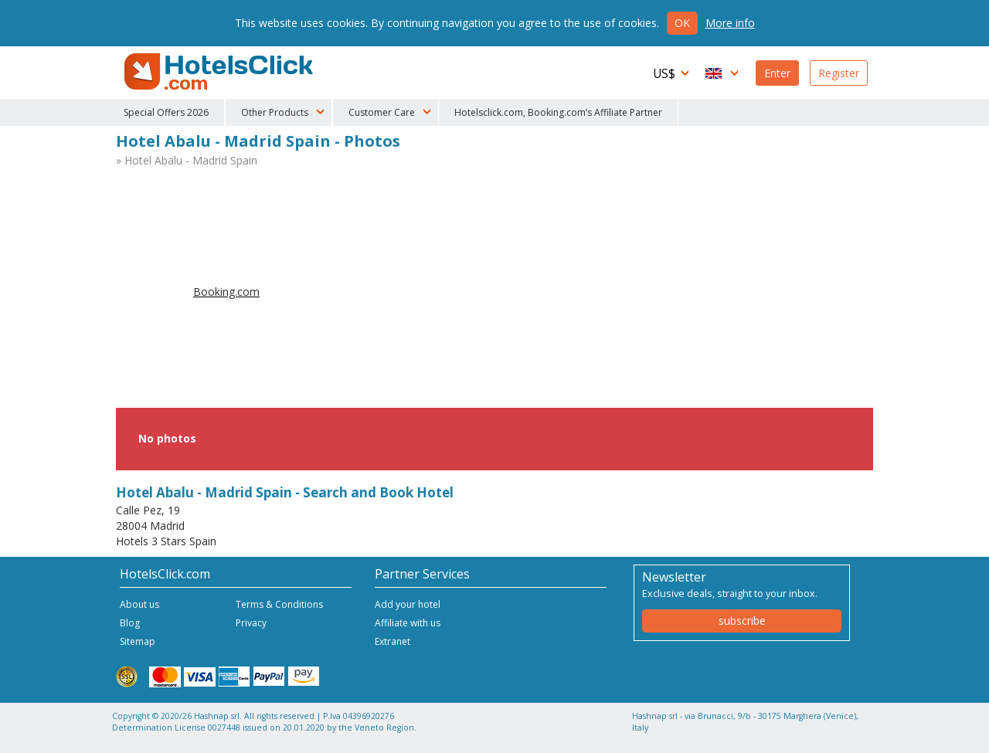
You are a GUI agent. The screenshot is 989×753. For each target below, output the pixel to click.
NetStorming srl (809, 735)
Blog (130, 622)
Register (838, 73)
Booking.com (226, 291)
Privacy (251, 622)
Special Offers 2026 (166, 112)
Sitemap (137, 641)
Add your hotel (407, 604)
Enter (777, 73)
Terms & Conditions (279, 604)
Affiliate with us (407, 622)
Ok (682, 22)
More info (730, 22)
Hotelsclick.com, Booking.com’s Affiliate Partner (558, 112)
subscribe (742, 620)
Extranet (392, 641)
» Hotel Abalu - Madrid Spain (186, 160)
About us (139, 604)
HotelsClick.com (220, 72)
